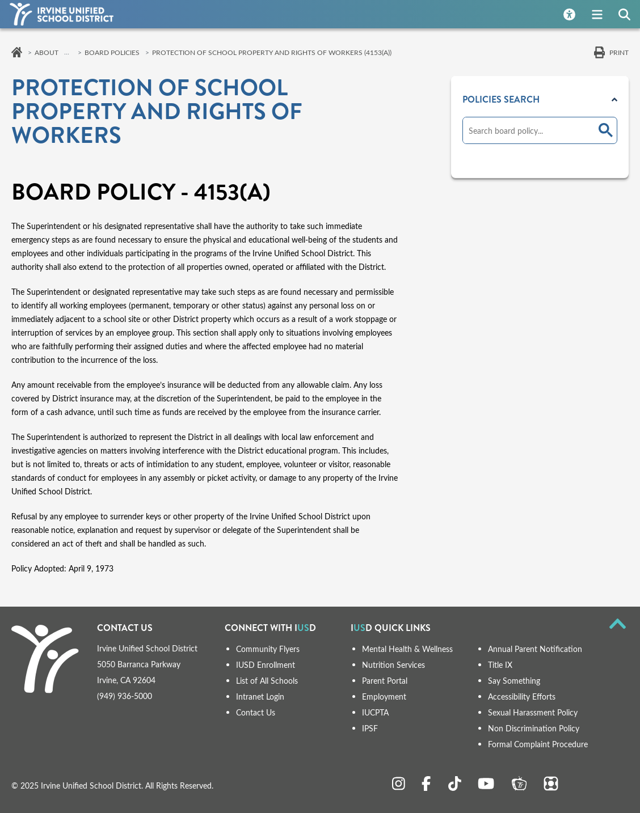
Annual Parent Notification (535, 648)
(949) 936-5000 (124, 696)
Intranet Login (260, 696)
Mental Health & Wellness (407, 648)
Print (619, 52)
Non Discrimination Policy (533, 728)
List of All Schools (267, 680)
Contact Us (255, 712)
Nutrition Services (393, 664)
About (46, 52)
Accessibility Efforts (521, 696)
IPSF (370, 728)
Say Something (514, 680)
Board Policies (112, 52)
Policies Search (501, 99)
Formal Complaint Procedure (538, 744)
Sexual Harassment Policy (533, 712)
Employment (384, 696)
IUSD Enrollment (265, 664)
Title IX (500, 664)
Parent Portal (384, 680)
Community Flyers (268, 648)
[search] (528, 130)
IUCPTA (375, 712)
